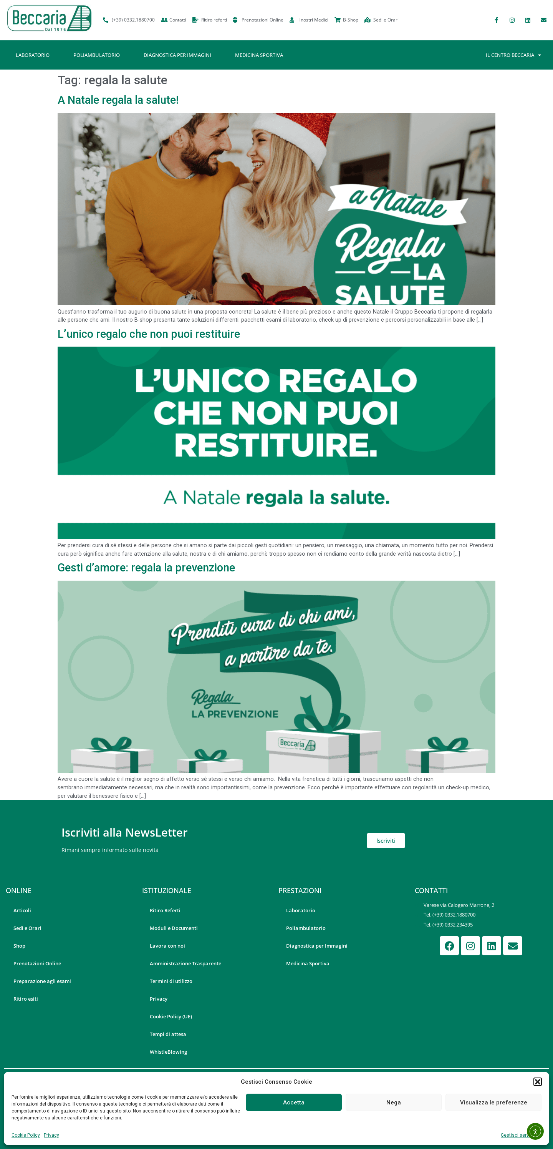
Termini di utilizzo (171, 981)
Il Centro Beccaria (513, 55)
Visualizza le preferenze (493, 1102)
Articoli (22, 910)
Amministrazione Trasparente (185, 963)
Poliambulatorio (96, 54)
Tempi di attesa (168, 1034)
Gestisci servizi (517, 1135)
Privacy (51, 1135)
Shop (19, 945)
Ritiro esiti (25, 998)
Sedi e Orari (27, 928)
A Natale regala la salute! (118, 99)
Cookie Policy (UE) (171, 1016)
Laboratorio (33, 54)
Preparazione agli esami (42, 981)
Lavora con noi (167, 945)
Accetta (294, 1102)
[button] (537, 1082)
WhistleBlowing (168, 1051)
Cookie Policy (26, 1135)
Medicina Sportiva (259, 54)
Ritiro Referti (165, 910)
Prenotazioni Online (37, 963)
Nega (393, 1102)
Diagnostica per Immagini (177, 54)
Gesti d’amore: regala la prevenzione (146, 567)
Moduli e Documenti (174, 928)
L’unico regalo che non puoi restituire (149, 333)
